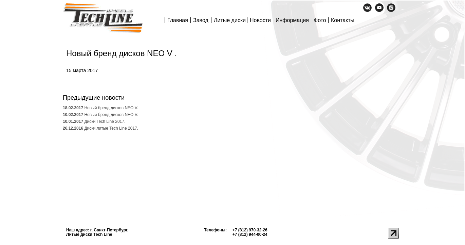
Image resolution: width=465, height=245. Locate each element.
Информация (292, 20)
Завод (200, 20)
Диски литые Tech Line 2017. (100, 128)
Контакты (342, 20)
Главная (177, 20)
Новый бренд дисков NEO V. (100, 107)
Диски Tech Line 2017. (94, 121)
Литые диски (230, 20)
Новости (260, 20)
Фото (320, 20)
